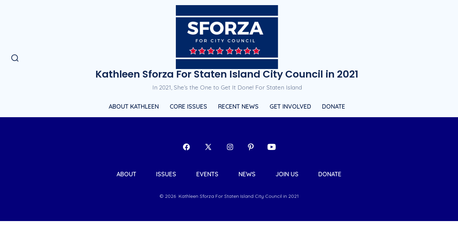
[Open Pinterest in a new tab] (250, 146)
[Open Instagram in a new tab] (230, 146)
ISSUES (166, 174)
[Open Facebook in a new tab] (186, 146)
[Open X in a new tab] (208, 146)
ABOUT (126, 174)
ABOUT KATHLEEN (134, 106)
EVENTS (207, 174)
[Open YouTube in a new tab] (271, 146)
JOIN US (287, 174)
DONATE (333, 106)
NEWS (247, 174)
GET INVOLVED (290, 106)
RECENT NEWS (238, 106)
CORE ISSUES (188, 106)
